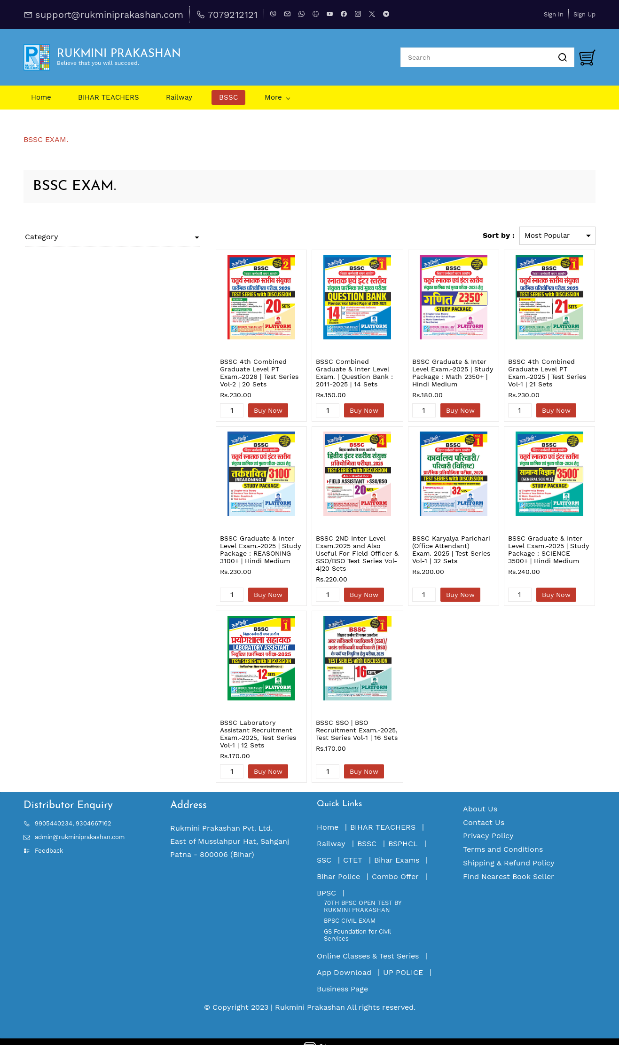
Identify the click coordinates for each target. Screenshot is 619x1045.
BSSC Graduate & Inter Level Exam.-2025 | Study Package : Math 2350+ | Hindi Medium (433, 373)
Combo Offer (395, 861)
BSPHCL (403, 828)
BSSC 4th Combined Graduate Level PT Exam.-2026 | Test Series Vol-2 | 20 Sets (221, 373)
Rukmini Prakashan (310, 992)
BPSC (326, 877)
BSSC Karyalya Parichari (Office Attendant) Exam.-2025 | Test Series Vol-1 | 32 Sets (432, 549)
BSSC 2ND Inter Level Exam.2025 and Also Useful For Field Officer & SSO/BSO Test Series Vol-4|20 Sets (332, 549)
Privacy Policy (488, 820)
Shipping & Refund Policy (509, 847)
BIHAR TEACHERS (382, 812)
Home (327, 812)
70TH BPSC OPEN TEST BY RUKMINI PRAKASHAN (362, 891)
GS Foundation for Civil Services (357, 920)
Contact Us (483, 807)
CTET (352, 845)
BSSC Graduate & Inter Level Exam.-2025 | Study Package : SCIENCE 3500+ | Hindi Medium (542, 549)
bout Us (482, 793)
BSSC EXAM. (46, 139)
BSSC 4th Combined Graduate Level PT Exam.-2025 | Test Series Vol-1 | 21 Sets (537, 373)
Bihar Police (338, 861)
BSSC (366, 828)
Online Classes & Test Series (368, 940)
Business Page (342, 973)
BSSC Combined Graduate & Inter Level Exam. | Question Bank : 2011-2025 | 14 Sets (333, 369)
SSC (324, 845)
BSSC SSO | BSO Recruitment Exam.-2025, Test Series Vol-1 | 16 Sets (328, 722)
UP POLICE (403, 957)
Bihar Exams (396, 845)
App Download (344, 957)
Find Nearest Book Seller (508, 861)
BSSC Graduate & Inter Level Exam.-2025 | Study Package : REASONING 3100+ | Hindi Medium (228, 549)
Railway (331, 828)
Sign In (554, 14)
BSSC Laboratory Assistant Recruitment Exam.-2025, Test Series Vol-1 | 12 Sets (225, 722)
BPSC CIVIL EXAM (350, 905)
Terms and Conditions (503, 834)
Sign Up (584, 14)
